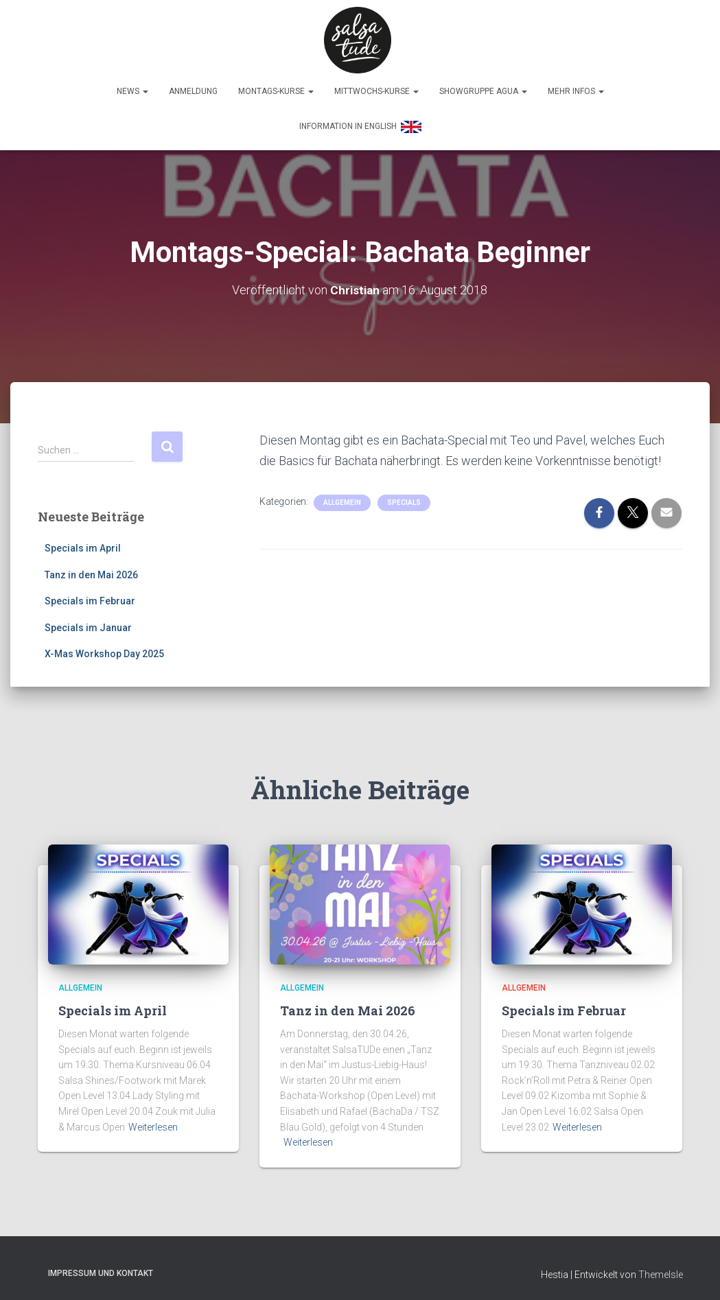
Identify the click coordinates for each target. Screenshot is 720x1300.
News (132, 86)
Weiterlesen (153, 1121)
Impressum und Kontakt (100, 1268)
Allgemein (342, 497)
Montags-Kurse (276, 86)
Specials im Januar (88, 622)
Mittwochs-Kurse (376, 86)
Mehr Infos (576, 86)
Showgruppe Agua (483, 86)
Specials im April (83, 542)
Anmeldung (193, 86)
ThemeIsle (660, 1269)
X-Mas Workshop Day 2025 (104, 648)
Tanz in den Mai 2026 (91, 569)
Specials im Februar (90, 596)
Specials (404, 497)
